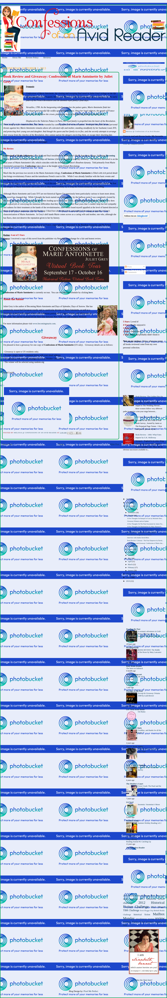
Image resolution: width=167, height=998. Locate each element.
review (160, 918)
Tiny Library (131, 839)
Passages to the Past (134, 691)
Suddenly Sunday (131, 922)
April (130, 562)
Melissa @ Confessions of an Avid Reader (143, 131)
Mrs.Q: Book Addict (134, 747)
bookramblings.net (134, 674)
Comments (131, 272)
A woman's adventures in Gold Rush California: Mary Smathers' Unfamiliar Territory (149, 633)
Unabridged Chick (134, 728)
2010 (128, 581)
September (132, 546)
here (91, 292)
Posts (128, 267)
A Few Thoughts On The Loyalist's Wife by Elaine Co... (144, 529)
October (131, 516)
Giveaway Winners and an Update (138, 521)
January (131, 571)
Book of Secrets (132, 683)
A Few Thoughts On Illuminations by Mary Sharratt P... (144, 526)
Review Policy (32, 57)
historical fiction (142, 914)
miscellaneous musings (145, 919)
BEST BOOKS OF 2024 (135, 677)
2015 (128, 499)
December (131, 509)
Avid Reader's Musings (135, 765)
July (129, 552)
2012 (128, 574)
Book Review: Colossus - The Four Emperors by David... (145, 540)
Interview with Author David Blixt (138, 538)
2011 (128, 577)
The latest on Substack (134, 668)
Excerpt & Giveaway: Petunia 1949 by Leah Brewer (149, 694)
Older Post (114, 444)
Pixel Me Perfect (91, 991)
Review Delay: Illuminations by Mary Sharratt (141, 532)
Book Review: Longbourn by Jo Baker (139, 535)
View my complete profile (133, 144)
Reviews (47, 57)
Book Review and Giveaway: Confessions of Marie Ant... (145, 543)
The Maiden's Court (134, 784)
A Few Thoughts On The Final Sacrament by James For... (145, 524)
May (130, 558)
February (131, 568)
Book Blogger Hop (146, 910)
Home (4, 57)
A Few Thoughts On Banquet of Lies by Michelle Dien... (145, 518)
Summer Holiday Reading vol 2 (149, 823)
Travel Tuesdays (146, 922)
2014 (128, 503)
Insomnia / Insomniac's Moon (149, 804)
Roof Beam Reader (134, 666)
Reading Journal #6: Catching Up (138, 842)
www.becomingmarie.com (44, 323)
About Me (16, 57)
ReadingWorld (132, 648)
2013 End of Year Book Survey (147, 417)
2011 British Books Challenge (136, 895)
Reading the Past (133, 629)
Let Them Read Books (135, 709)
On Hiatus (141, 712)
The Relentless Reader (135, 848)
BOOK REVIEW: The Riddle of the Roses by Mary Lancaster (149, 651)
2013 (128, 506)
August (130, 549)
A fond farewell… (133, 685)
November (132, 513)
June (130, 555)
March (130, 565)
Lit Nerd (129, 802)
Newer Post (7, 444)
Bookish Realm (132, 821)
